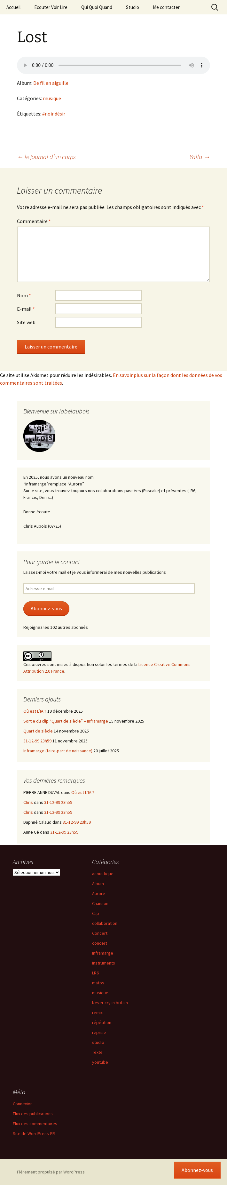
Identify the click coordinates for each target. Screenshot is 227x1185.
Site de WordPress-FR (34, 1133)
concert (99, 943)
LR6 (95, 973)
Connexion (23, 1104)
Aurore (98, 893)
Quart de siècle (38, 731)
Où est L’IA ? (34, 711)
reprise (99, 1032)
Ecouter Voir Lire (50, 7)
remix (97, 1012)
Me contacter (166, 7)
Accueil (13, 7)
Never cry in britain (110, 1002)
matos (98, 983)
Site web (26, 322)
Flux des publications (33, 1114)
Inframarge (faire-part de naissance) (57, 751)
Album (98, 883)
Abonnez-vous (46, 608)
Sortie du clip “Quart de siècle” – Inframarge (65, 721)
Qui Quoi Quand (96, 7)
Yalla (200, 157)
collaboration (104, 923)
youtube (100, 1062)
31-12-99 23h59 (37, 741)
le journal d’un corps (46, 157)
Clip (95, 913)
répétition (101, 1022)
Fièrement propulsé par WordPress (51, 1172)
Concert (99, 933)
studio (98, 1042)
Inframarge (102, 953)
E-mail (26, 309)
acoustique (103, 874)
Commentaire (34, 221)
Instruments (103, 963)
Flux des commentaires (35, 1123)
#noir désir (53, 113)
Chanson (100, 903)
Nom (24, 295)
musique (52, 98)
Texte (97, 1052)
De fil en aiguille (50, 83)
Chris (28, 802)
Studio (132, 7)
